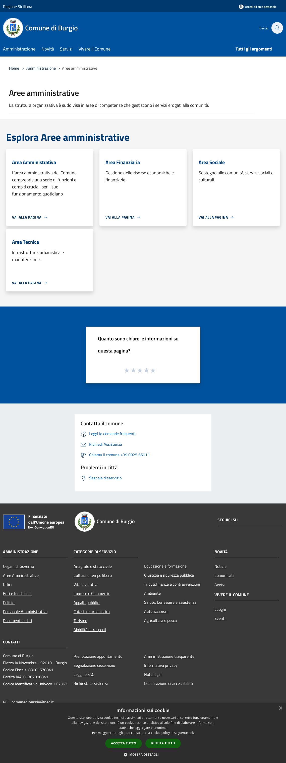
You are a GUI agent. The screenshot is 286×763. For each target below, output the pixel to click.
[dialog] (143, 733)
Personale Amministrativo (25, 611)
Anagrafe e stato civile (93, 566)
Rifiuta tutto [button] (163, 743)
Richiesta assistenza (91, 683)
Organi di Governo (18, 566)
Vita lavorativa (86, 584)
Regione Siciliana (17, 7)
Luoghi (220, 609)
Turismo (80, 621)
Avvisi (219, 584)
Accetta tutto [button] (123, 743)
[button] (143, 754)
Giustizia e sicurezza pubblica (169, 575)
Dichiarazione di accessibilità (168, 683)
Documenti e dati (17, 621)
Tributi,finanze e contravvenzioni (172, 584)
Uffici (7, 584)
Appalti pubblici (87, 602)
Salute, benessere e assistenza (170, 602)
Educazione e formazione (165, 566)
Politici (9, 602)
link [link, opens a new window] (191, 733)
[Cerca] (277, 28)
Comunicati (224, 575)
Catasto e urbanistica (92, 611)
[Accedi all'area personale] (257, 7)
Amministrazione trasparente (169, 656)
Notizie (220, 566)
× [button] (280, 708)
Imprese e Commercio (92, 593)
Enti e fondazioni (17, 593)
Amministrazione (41, 68)
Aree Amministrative (21, 575)
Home (14, 68)
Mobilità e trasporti (90, 630)
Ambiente (152, 593)
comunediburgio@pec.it (33, 702)
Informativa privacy (160, 665)
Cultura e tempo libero (93, 575)
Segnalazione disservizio (94, 665)
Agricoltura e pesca (160, 620)
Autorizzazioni (156, 611)
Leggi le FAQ (84, 674)
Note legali (153, 674)
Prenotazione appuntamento (98, 656)
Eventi (219, 618)
